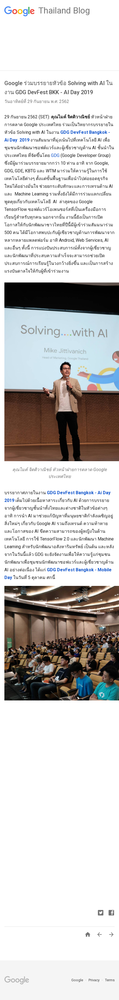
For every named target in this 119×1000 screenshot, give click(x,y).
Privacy (94, 980)
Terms (110, 980)
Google (77, 980)
